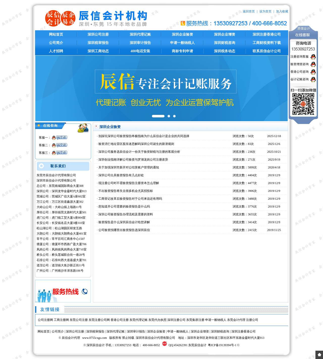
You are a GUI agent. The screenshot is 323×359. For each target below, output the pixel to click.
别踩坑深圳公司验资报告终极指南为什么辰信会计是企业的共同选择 (143, 136)
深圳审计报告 (140, 43)
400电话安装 (140, 51)
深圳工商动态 (98, 51)
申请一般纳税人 (182, 43)
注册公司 (252, 320)
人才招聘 (56, 51)
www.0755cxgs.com (94, 338)
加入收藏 (282, 11)
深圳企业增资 (224, 34)
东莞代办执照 (157, 320)
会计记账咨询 (299, 79)
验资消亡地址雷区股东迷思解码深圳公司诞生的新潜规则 (136, 144)
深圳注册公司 (176, 320)
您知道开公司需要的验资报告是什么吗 (124, 206)
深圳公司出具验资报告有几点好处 (121, 175)
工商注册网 (61, 320)
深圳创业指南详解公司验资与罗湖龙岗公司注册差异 (133, 159)
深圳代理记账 (140, 34)
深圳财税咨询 (224, 43)
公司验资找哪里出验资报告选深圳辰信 (124, 230)
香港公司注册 (120, 320)
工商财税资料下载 (267, 43)
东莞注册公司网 (99, 320)
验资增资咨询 (299, 64)
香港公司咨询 (299, 71)
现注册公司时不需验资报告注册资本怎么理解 (128, 183)
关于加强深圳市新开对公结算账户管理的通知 (128, 167)
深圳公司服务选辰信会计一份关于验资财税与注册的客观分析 (139, 151)
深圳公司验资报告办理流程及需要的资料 (125, 214)
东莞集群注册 (195, 320)
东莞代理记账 (138, 320)
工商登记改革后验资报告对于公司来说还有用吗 (130, 198)
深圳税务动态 (224, 51)
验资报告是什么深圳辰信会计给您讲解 (124, 222)
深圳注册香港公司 (267, 34)
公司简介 (56, 43)
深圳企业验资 (182, 34)
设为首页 (265, 11)
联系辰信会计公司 (267, 51)
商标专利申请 (182, 51)
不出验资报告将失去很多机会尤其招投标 (125, 191)
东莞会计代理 (236, 320)
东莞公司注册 (79, 320)
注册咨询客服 (299, 56)
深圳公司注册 (98, 34)
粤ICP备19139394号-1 (222, 345)
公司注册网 (45, 320)
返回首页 (249, 11)
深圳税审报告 (98, 43)
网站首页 (56, 34)
